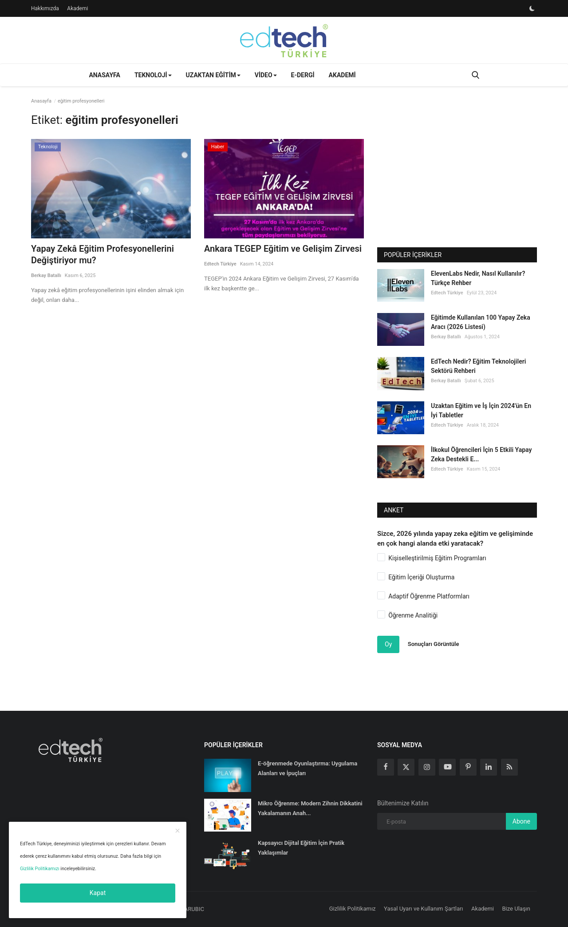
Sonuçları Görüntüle (433, 644)
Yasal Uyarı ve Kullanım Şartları (423, 908)
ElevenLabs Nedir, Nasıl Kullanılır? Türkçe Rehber (478, 278)
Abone (521, 821)
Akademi (77, 8)
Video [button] (266, 75)
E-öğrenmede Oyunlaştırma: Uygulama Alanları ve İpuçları (307, 768)
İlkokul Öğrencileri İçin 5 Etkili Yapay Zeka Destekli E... (481, 454)
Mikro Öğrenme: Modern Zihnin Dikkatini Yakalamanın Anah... (310, 808)
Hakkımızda (45, 8)
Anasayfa (104, 75)
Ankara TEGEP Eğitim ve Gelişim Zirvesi (283, 248)
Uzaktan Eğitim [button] (213, 75)
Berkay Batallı (46, 275)
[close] (177, 831)
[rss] (509, 767)
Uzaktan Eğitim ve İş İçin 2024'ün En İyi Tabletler (481, 410)
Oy (388, 644)
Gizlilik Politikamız (352, 908)
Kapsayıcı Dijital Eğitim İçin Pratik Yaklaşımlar (301, 848)
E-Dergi (303, 75)
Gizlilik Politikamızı (39, 869)
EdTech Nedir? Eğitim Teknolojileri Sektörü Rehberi (478, 366)
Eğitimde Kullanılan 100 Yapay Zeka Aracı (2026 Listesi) (480, 322)
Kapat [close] (98, 892)
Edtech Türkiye (220, 264)
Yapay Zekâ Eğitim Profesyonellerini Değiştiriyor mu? (102, 254)
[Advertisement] (457, 176)
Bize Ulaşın (516, 908)
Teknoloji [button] (153, 75)
